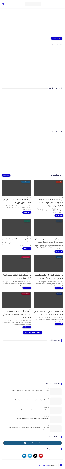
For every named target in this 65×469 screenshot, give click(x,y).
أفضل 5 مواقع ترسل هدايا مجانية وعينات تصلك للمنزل (33, 418)
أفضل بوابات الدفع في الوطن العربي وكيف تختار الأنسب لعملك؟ (48, 313)
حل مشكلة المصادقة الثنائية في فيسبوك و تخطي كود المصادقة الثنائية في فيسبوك (50, 203)
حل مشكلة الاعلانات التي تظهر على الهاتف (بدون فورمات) (17, 201)
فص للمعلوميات (44, 465)
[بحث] (3, 4)
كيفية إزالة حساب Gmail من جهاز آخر (16, 239)
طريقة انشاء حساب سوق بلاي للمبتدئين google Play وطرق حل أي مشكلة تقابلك (17, 315)
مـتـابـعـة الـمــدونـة (32, 443)
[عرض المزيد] (6, 175)
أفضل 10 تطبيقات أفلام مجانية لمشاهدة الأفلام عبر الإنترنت (32, 400)
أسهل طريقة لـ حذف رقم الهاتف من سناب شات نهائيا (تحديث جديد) (48, 240)
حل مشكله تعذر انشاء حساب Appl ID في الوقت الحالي (17, 276)
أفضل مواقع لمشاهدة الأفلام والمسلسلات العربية (34, 409)
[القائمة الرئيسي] (62, 4)
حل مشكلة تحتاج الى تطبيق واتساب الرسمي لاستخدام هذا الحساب (48, 276)
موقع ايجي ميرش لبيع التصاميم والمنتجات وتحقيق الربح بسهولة (30, 390)
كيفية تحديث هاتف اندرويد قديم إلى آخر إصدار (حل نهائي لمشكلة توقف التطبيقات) (29, 429)
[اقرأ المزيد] (59, 215)
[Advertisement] (32, 23)
